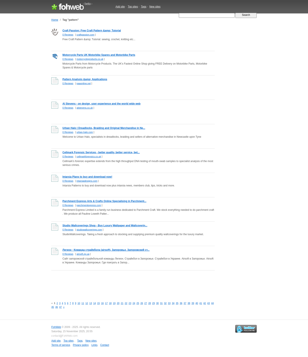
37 (185, 303)
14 (94, 303)
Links (94, 345)
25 (137, 303)
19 (114, 303)
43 (208, 303)
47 (60, 307)
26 (141, 303)
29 (153, 303)
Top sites (133, 6)
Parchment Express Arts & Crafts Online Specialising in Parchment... (104, 201)
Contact (104, 345)
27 (145, 303)
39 (192, 303)
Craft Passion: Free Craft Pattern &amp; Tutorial (91, 30)
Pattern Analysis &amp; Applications (84, 79)
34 (173, 303)
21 (122, 303)
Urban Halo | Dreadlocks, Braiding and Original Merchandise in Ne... (103, 128)
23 (130, 303)
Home (54, 19)
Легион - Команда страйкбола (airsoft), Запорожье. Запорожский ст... (106, 249)
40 (196, 303)
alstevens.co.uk (85, 107)
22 (126, 303)
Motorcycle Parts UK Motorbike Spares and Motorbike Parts (98, 54)
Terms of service (60, 345)
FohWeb (56, 327)
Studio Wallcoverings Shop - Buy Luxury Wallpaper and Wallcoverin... (104, 225)
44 (212, 303)
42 (204, 303)
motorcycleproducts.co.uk (90, 59)
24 (134, 303)
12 (86, 303)
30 (157, 303)
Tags (143, 6)
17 (106, 303)
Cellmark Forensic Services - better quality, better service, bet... (101, 152)
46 (56, 307)
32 (165, 303)
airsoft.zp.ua (83, 254)
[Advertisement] (129, 282)
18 (110, 303)
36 (181, 303)
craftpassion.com (85, 34)
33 (169, 303)
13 (90, 303)
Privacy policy (81, 345)
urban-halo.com (85, 132)
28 (149, 303)
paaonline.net (84, 83)
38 (189, 303)
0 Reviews (67, 34)
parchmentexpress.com (89, 205)
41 (200, 303)
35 (177, 303)
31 (161, 303)
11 (82, 303)
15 (98, 303)
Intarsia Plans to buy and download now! (87, 176)
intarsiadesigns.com (87, 181)
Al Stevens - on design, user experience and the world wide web (101, 103)
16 (102, 303)
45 (52, 307)
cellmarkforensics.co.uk (89, 156)
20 (118, 303)
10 (78, 303)
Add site (120, 6)
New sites (154, 6)
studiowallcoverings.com (89, 229)
